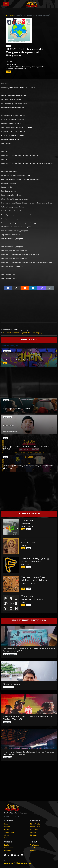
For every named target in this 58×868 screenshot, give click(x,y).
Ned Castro (7, 722)
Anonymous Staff (8, 687)
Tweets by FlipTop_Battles (10, 346)
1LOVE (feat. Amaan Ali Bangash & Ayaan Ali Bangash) (22, 333)
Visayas (33, 832)
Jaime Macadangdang (10, 654)
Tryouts (33, 848)
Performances (9, 848)
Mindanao (33, 835)
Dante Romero (8, 757)
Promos (33, 850)
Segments (8, 850)
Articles (7, 827)
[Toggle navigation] (6, 4)
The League (34, 845)
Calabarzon (34, 829)
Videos (6, 835)
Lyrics (12, 15)
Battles (7, 845)
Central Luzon (35, 827)
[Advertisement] (29, 307)
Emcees (7, 829)
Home (6, 824)
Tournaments (9, 832)
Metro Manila (35, 824)
